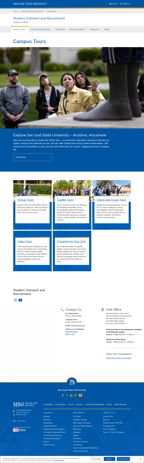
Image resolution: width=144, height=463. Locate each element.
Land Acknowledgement (94, 404)
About (106, 29)
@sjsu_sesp (69, 334)
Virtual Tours (25, 200)
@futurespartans (71, 332)
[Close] (141, 459)
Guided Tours (65, 200)
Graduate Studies (50, 426)
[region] (72, 459)
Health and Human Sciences (54, 429)
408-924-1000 (21, 415)
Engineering (47, 423)
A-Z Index (77, 416)
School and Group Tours (111, 200)
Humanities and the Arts (52, 435)
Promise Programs (77, 29)
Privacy (109, 404)
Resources (94, 29)
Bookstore (77, 429)
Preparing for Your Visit (71, 241)
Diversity (79, 404)
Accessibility (48, 404)
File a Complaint (109, 429)
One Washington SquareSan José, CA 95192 (24, 411)
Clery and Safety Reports (82, 426)
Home (15, 11)
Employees (77, 438)
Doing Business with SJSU (113, 423)
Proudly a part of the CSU (21, 429)
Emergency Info (109, 426)
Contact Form (108, 416)
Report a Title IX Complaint (113, 432)
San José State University (30, 3)
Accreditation (60, 404)
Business (46, 416)
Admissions (60, 29)
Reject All (109, 459)
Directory (106, 420)
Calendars (77, 432)
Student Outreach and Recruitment (32, 11)
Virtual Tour (20, 157)
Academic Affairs (20, 22)
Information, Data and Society (54, 432)
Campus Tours (52, 11)
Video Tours (24, 241)
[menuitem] (19, 29)
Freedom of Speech (80, 442)
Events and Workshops (40, 29)
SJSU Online (21, 421)
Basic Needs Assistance (82, 423)
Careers (76, 435)
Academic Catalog (80, 420)
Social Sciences (49, 445)
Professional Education (52, 438)
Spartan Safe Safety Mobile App (85, 448)
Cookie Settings (120, 404)
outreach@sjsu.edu (78, 325)
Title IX (71, 404)
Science (46, 442)
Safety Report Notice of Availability (118, 358)
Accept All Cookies (123, 459)
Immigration (77, 445)
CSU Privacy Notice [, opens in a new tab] (58, 460)
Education (47, 420)
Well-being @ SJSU (80, 451)
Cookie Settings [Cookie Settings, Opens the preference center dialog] (96, 459)
